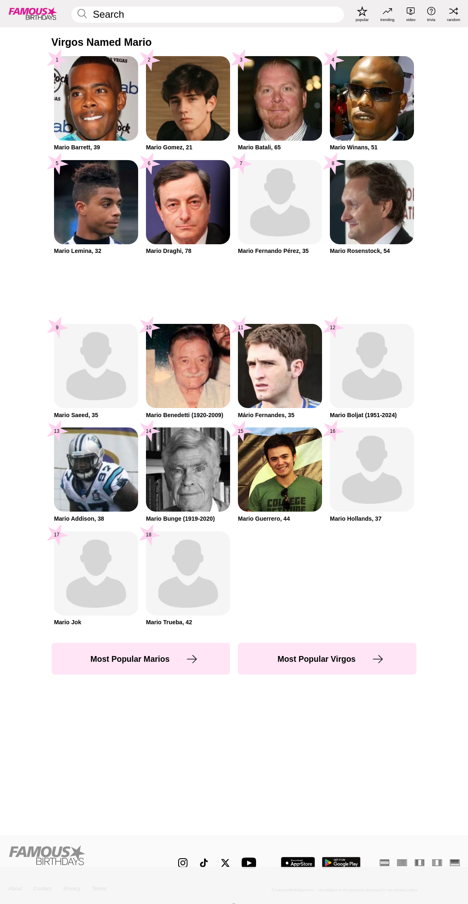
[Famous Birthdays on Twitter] (225, 863)
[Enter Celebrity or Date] (207, 15)
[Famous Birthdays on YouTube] (251, 863)
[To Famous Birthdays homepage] (33, 14)
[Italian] (437, 862)
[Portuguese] (402, 862)
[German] (455, 862)
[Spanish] (385, 862)
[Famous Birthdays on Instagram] (183, 863)
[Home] (79, 858)
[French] (420, 862)
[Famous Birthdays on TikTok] (204, 863)
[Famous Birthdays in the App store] (298, 863)
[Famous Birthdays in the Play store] (341, 863)
